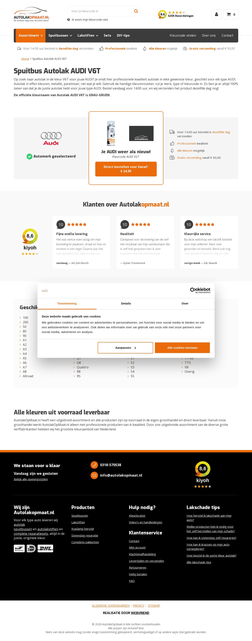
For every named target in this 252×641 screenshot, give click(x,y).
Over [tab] (185, 303)
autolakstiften (47, 529)
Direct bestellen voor (126, 169)
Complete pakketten (85, 542)
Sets (107, 35)
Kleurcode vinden (183, 35)
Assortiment (29, 35)
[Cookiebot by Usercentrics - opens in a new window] (193, 290)
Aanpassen (125, 347)
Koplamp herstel (82, 529)
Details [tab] (126, 303)
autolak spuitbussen (23, 526)
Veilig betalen (138, 574)
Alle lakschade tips (199, 562)
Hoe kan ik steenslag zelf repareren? (211, 538)
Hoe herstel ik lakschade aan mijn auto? (209, 518)
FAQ (132, 581)
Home (25, 59)
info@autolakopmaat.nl (121, 475)
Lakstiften (86, 35)
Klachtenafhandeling (142, 554)
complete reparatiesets (31, 533)
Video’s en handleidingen (145, 522)
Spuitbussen (58, 35)
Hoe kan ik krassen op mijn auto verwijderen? (208, 546)
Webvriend (140, 613)
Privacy (139, 606)
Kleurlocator (137, 515)
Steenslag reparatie (84, 535)
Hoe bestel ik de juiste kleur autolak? (211, 555)
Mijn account (137, 547)
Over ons (209, 35)
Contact (227, 35)
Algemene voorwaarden (111, 606)
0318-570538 (110, 464)
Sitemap (154, 606)
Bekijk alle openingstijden (31, 479)
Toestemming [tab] (67, 303)
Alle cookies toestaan (182, 347)
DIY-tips (123, 35)
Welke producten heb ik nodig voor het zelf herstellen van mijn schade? (211, 529)
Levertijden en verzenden (146, 561)
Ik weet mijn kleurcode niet (87, 19)
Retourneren (137, 567)
